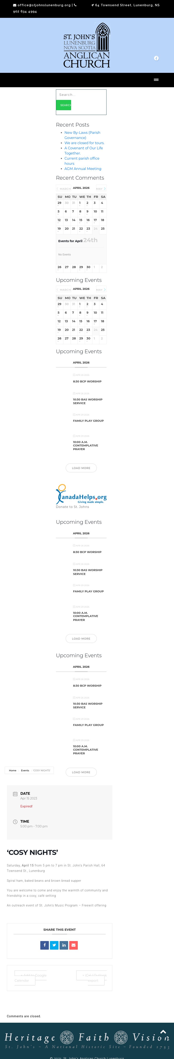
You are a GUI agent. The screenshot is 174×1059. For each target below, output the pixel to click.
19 (59, 229)
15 (80, 220)
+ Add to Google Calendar (30, 978)
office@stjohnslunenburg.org (44, 5)
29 (59, 203)
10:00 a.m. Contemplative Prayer (85, 445)
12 (59, 220)
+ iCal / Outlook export (94, 978)
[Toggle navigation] (156, 80)
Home (13, 770)
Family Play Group (88, 420)
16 (88, 220)
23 (88, 229)
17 (95, 220)
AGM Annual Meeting (82, 169)
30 (88, 267)
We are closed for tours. (84, 143)
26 (59, 267)
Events (25, 770)
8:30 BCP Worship (87, 381)
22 (81, 229)
